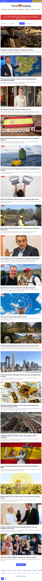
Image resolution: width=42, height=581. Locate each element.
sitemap (18, 570)
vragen (8, 570)
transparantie (34, 570)
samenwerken (3, 570)
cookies (25, 570)
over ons (15, 570)
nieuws (10, 9)
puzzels (27, 9)
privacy (22, 570)
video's (38, 9)
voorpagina (4, 9)
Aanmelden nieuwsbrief (37, 1)
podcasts (33, 9)
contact (11, 570)
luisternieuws (20, 9)
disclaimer (30, 570)
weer (14, 9)
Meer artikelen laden (21, 564)
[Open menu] (1, 1)
